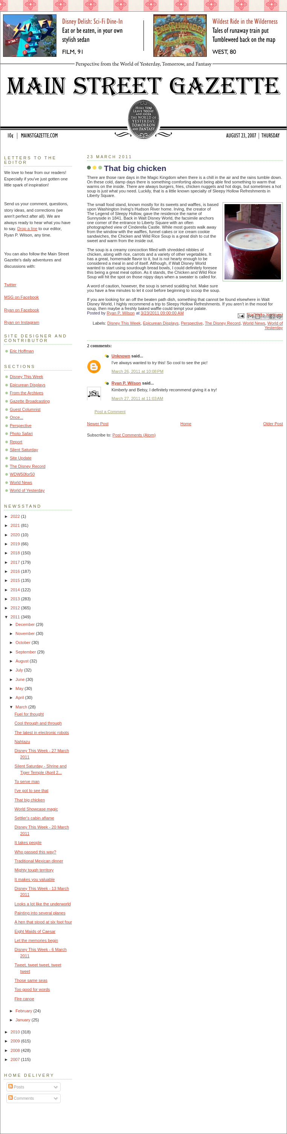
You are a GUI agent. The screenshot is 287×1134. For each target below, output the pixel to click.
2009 (16, 1041)
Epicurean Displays (161, 323)
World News (254, 323)
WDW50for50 (22, 474)
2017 (16, 562)
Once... (16, 417)
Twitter (10, 284)
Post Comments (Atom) (134, 435)
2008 (16, 1050)
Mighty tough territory (34, 870)
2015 (16, 580)
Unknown (120, 356)
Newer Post (97, 423)
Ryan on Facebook (21, 310)
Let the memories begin (36, 940)
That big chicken (30, 800)
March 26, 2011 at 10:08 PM (137, 371)
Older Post (273, 423)
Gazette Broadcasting (30, 401)
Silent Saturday (24, 449)
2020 (16, 535)
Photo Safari (21, 433)
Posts (16, 1087)
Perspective (192, 323)
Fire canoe (24, 999)
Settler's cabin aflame (34, 818)
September (26, 652)
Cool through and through (38, 723)
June (20, 679)
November (25, 633)
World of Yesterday (273, 325)
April (20, 697)
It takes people (28, 842)
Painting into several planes (40, 913)
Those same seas (31, 980)
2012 (16, 608)
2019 (16, 544)
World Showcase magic (36, 809)
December (25, 624)
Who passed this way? (35, 852)
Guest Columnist (25, 409)
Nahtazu (22, 741)
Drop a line (27, 228)
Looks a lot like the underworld (43, 904)
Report (16, 442)
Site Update (21, 458)
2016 (16, 571)
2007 (16, 1059)
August (22, 661)
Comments (21, 1098)
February (24, 1011)
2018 (16, 553)
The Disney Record (223, 323)
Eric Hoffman (22, 351)
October (23, 642)
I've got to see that (32, 790)
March (21, 707)
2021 (16, 525)
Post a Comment (110, 411)
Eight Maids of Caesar (35, 931)
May (19, 688)
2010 (16, 1032)
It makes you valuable (35, 879)
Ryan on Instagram (21, 322)
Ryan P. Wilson (126, 383)
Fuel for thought (29, 714)
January (23, 1020)
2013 (16, 599)
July (19, 670)
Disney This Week (124, 323)
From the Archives (26, 393)
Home (185, 423)
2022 (16, 516)
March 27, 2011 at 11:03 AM (137, 398)
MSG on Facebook (21, 297)
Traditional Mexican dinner (39, 861)
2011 (16, 617)
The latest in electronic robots (42, 732)
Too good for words (32, 989)
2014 (16, 590)
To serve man (27, 781)
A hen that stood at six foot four (43, 922)
